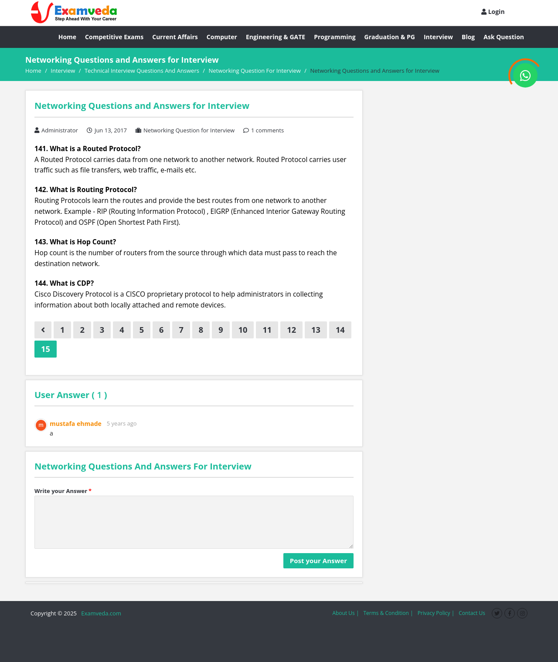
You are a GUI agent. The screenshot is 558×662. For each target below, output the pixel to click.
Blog (468, 37)
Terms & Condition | (388, 613)
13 (315, 329)
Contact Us (472, 613)
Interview (438, 37)
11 (267, 329)
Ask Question (503, 37)
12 (291, 329)
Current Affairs (175, 37)
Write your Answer (63, 491)
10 (243, 329)
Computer (222, 37)
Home (67, 37)
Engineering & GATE (275, 37)
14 (340, 329)
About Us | (345, 613)
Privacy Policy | (436, 613)
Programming (334, 37)
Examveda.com (99, 613)
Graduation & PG (389, 37)
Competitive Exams (114, 37)
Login (493, 11)
